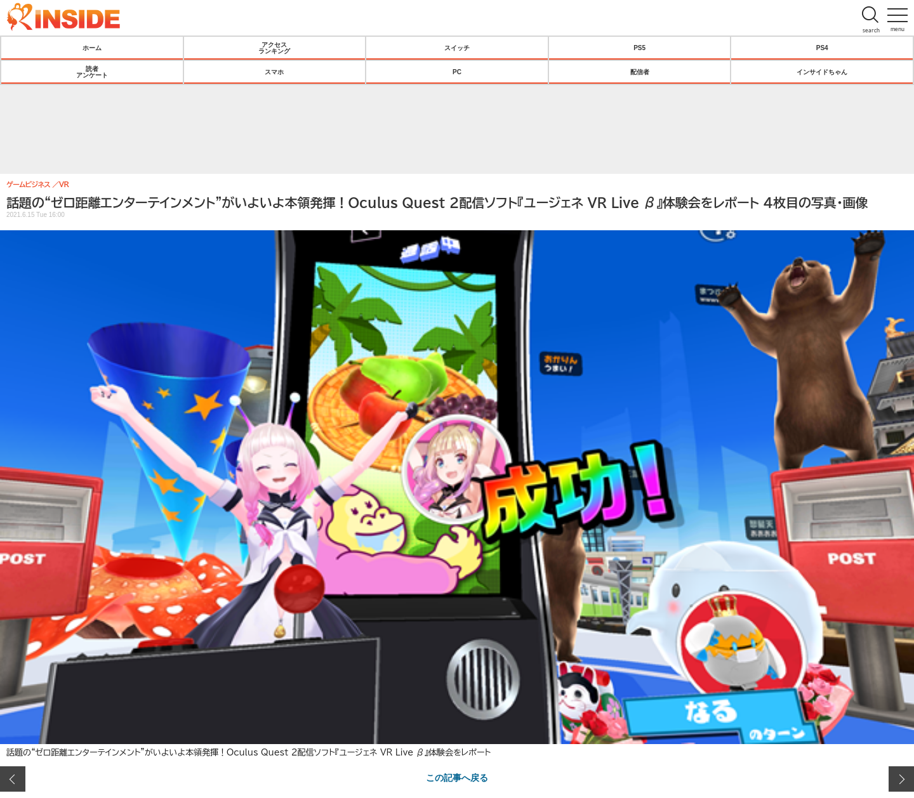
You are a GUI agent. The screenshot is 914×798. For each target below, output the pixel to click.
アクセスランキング (274, 47)
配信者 (639, 72)
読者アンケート (92, 71)
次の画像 (901, 779)
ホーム (92, 47)
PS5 (639, 47)
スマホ (274, 72)
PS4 (822, 47)
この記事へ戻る (457, 777)
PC (457, 72)
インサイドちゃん (822, 72)
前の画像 (12, 779)
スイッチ (457, 47)
